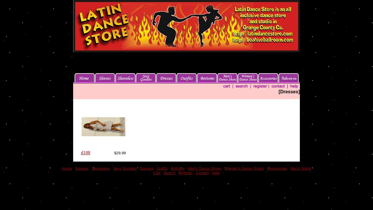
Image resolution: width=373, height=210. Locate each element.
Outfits (162, 168)
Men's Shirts (301, 168)
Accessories (277, 168)
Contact (202, 173)
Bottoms (178, 168)
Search (169, 173)
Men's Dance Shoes (204, 168)
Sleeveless (101, 168)
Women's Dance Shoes (244, 168)
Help (216, 173)
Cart (157, 173)
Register (186, 173)
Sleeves (82, 168)
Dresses (147, 168)
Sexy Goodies (125, 168)
